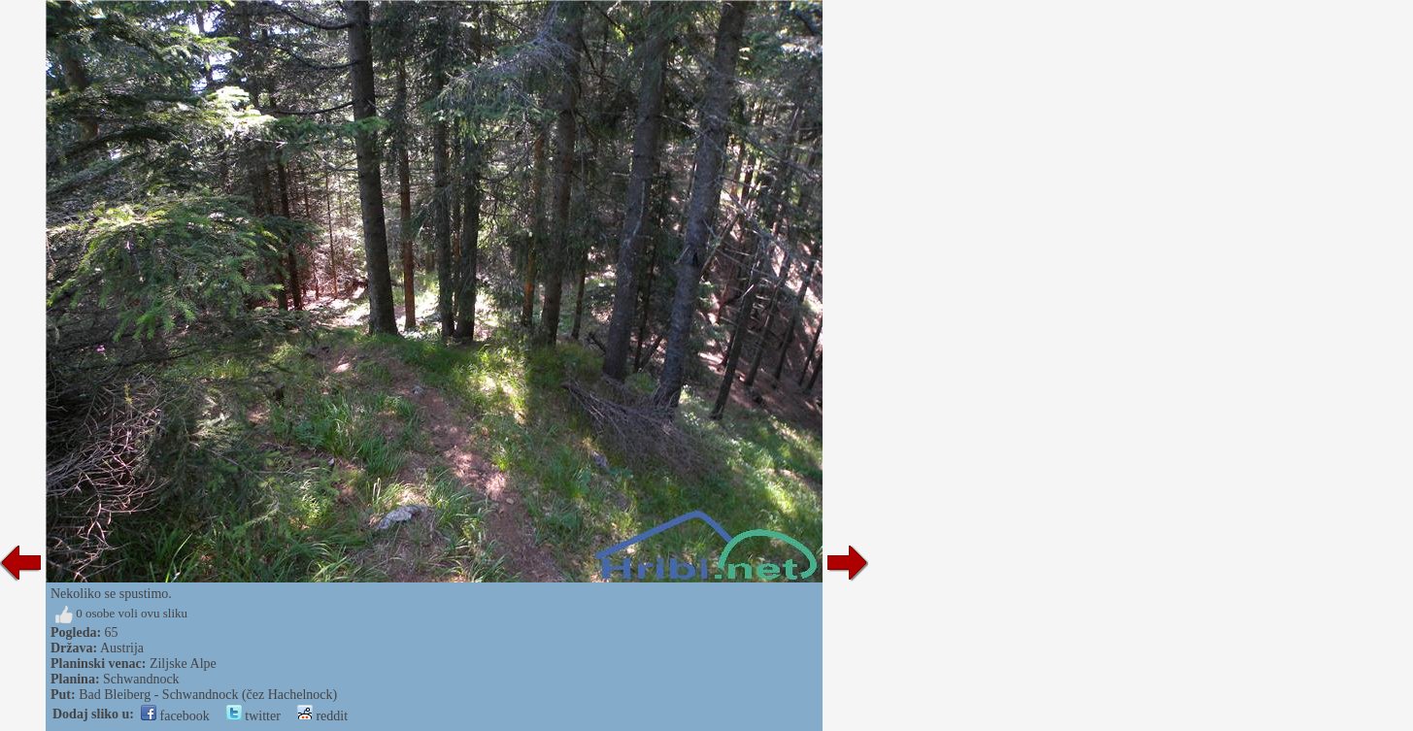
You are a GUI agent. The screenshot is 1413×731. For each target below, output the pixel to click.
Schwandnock (141, 679)
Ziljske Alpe (183, 663)
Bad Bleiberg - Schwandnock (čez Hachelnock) (208, 694)
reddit (322, 716)
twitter (253, 716)
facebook (175, 716)
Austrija (122, 648)
